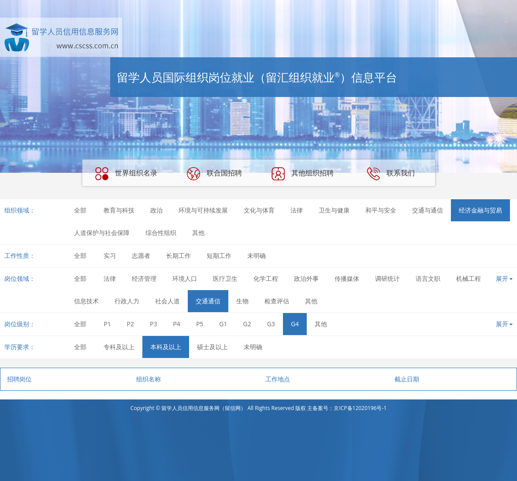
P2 (130, 324)
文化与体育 (259, 210)
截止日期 (406, 379)
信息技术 (86, 301)
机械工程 (468, 278)
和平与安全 (380, 210)
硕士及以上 (212, 347)
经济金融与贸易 (480, 210)
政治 (156, 210)
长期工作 (178, 255)
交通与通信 (427, 210)
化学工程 (265, 278)
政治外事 (306, 278)
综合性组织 (160, 232)
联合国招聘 (214, 173)
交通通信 (208, 301)
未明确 (256, 255)
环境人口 (184, 278)
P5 (199, 324)
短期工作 (219, 255)
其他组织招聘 (302, 173)
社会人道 (167, 301)
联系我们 (390, 173)
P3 (153, 324)
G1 (223, 324)
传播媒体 (347, 278)
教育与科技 (119, 210)
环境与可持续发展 (203, 210)
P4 (176, 324)
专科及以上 (119, 347)
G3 (271, 324)
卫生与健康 (334, 210)
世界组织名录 (126, 173)
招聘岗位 (19, 379)
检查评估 (276, 301)
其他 (198, 232)
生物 (242, 301)
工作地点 (277, 379)
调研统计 (387, 278)
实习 (110, 255)
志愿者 (141, 255)
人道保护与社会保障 (102, 232)
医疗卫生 (225, 278)
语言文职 (428, 278)
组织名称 (148, 379)
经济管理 (144, 278)
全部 (80, 210)
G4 (295, 324)
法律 (296, 210)
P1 (107, 324)
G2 (247, 324)
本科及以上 (165, 347)
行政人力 (127, 301)
